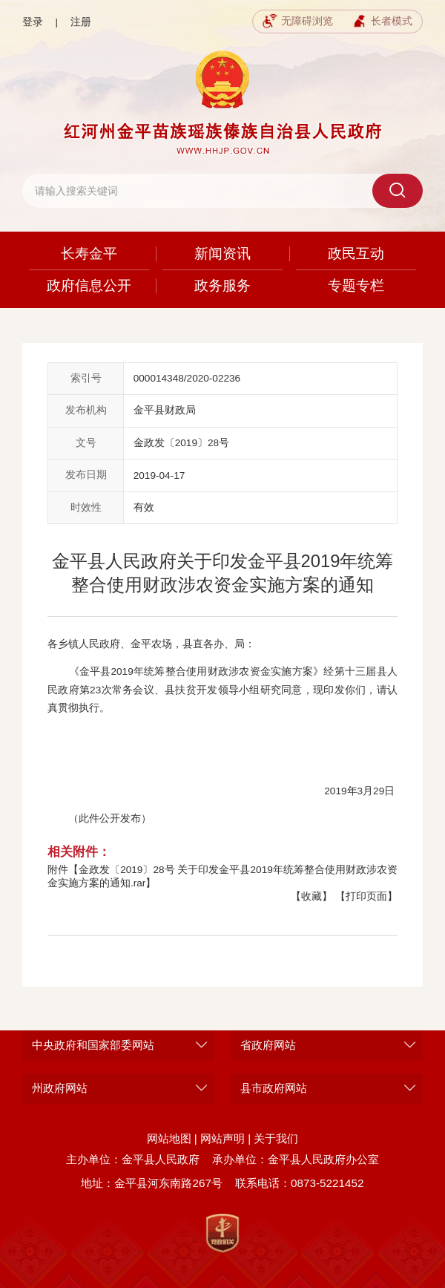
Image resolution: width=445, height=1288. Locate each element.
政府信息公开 (89, 285)
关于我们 (276, 1138)
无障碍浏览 (298, 21)
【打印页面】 (366, 896)
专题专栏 (356, 285)
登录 (32, 21)
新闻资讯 (222, 253)
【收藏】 (311, 896)
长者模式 (382, 21)
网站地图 (169, 1138)
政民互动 (356, 253)
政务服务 (222, 285)
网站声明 (222, 1138)
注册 (80, 21)
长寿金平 (89, 253)
